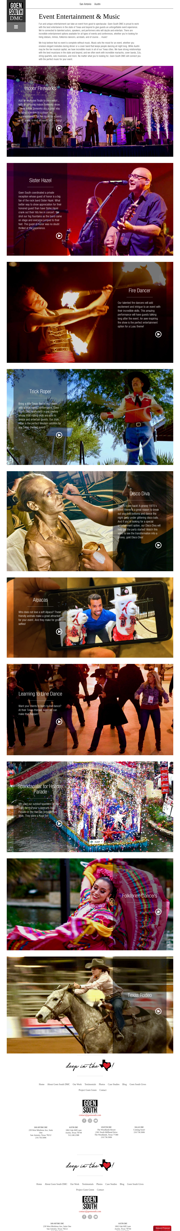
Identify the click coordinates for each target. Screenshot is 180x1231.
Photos (102, 1084)
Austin (97, 4)
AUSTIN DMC (73, 1127)
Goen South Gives (138, 1084)
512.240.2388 (122, 1230)
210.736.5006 (57, 1230)
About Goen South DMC (58, 1084)
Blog (124, 1084)
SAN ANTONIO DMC (41, 1127)
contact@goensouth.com (90, 1115)
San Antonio (85, 4)
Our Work (77, 1084)
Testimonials (90, 1084)
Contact (102, 1090)
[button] (165, 4)
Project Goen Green (88, 1090)
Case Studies (114, 1084)
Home (41, 1084)
